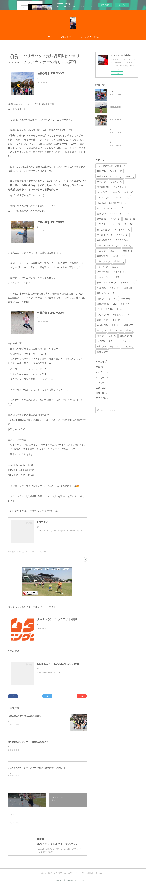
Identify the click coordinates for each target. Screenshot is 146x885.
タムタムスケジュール (89, 37)
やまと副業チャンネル (108, 192)
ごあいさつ (66, 37)
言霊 (112, 336)
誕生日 (102, 219)
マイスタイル (104, 235)
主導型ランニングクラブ (109, 176)
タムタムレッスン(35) (30, 552)
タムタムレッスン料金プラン (111, 203)
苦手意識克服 (121, 314)
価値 (116, 320)
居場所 (115, 288)
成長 (127, 341)
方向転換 (116, 330)
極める (102, 352)
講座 (101, 213)
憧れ (101, 298)
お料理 (115, 219)
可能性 (103, 293)
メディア (103, 272)
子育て (102, 251)
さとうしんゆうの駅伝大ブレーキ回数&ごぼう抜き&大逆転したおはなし (40, 767)
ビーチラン (127, 282)
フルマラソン (121, 197)
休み (127, 245)
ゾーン (102, 182)
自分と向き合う (107, 304)
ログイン (122, 5)
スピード (103, 320)
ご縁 (101, 288)
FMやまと (116, 171)
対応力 (119, 277)
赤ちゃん (122, 235)
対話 (101, 171)
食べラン (118, 293)
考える (103, 314)
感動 (114, 251)
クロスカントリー (106, 282)
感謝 (128, 325)
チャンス (103, 277)
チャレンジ (105, 309)
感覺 (127, 251)
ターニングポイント (108, 245)
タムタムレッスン (120, 213)
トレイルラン (122, 229)
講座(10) (19, 552)
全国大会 (116, 182)
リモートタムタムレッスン (110, 208)
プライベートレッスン (108, 224)
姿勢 (101, 346)
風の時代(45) (12, 552)
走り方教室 (104, 240)
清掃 (101, 336)
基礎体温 (103, 256)
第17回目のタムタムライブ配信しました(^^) (28, 742)
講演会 (119, 261)
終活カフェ (120, 187)
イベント (103, 197)
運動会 (117, 267)
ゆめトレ (130, 219)
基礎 (116, 325)
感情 (128, 288)
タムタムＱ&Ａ (124, 240)
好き (114, 346)
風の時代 (103, 187)
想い (128, 224)
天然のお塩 (103, 261)
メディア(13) (42, 552)
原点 (113, 298)
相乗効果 (120, 272)
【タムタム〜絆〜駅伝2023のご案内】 (25, 716)
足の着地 (118, 256)
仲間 (101, 330)
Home (49, 37)
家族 (125, 298)
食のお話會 (103, 229)
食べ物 (102, 325)
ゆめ (125, 304)
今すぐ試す (105, 5)
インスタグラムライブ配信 (111, 166)
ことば (127, 346)
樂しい (126, 336)
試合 (128, 192)
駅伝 (130, 176)
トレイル (103, 267)
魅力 (113, 341)
